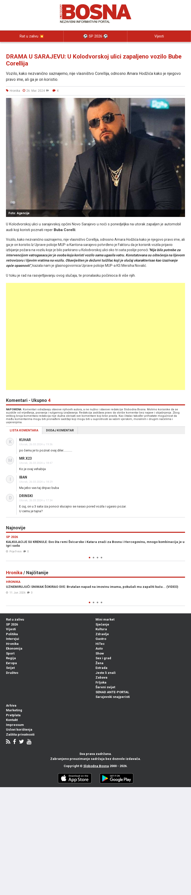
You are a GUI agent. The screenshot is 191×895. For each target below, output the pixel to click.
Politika (32, 47)
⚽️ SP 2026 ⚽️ (95, 36)
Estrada (101, 668)
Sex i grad (103, 658)
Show (100, 653)
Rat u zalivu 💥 (32, 36)
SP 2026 (12, 624)
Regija (11, 658)
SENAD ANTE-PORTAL (112, 692)
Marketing (14, 710)
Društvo (12, 673)
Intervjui (12, 639)
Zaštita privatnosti (20, 734)
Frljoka (101, 682)
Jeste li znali (106, 673)
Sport (10, 653)
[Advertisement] (95, 336)
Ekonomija (14, 648)
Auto (99, 648)
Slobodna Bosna (96, 766)
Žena (99, 663)
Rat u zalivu (15, 619)
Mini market (105, 619)
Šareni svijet (105, 687)
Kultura (101, 629)
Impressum (15, 725)
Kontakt (12, 720)
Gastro (101, 639)
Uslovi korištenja (19, 729)
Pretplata (13, 715)
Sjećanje (102, 624)
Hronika (12, 644)
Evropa (11, 663)
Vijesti (159, 36)
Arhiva (11, 705)
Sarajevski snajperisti (113, 697)
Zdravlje (102, 634)
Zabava (101, 677)
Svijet (10, 668)
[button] (181, 102)
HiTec (100, 644)
